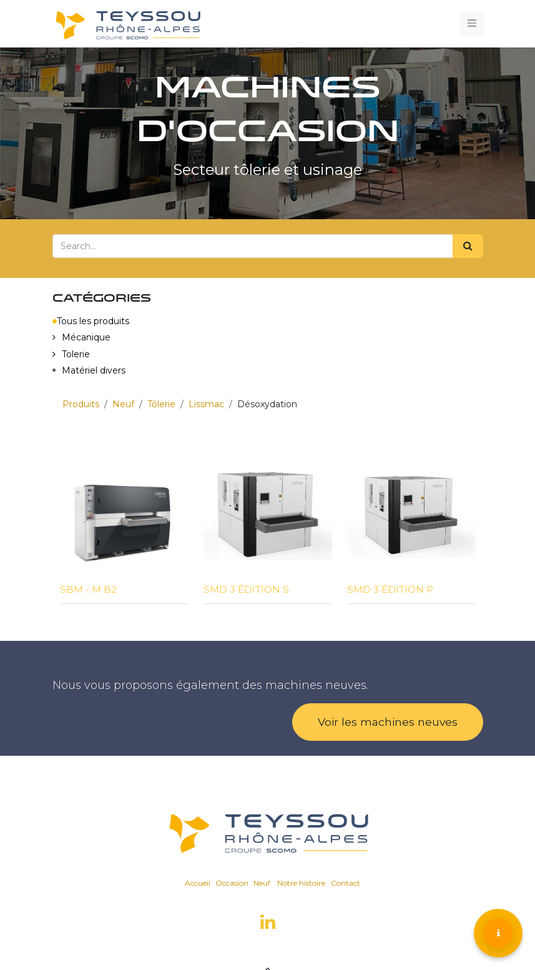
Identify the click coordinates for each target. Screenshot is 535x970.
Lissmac (206, 404)
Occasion (231, 883)
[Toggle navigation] (472, 23)
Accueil (197, 883)
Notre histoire (301, 883)
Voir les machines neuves (388, 721)
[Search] (468, 246)
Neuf (123, 404)
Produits (80, 404)
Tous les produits (90, 321)
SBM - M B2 (88, 589)
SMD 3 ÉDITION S (246, 589)
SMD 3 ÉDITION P (390, 589)
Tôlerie (161, 404)
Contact (345, 883)
